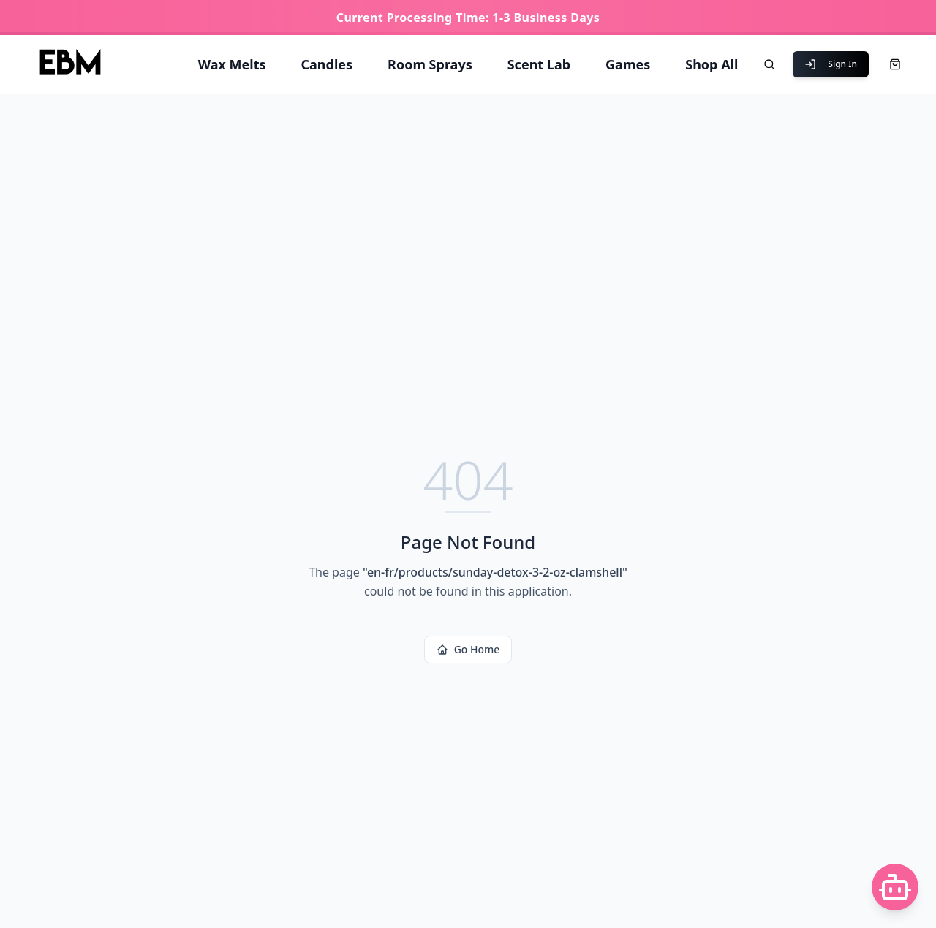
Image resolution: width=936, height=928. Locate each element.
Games (627, 64)
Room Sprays (430, 64)
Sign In (830, 64)
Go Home (468, 649)
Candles (327, 64)
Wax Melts (232, 64)
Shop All (711, 64)
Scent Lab (538, 64)
